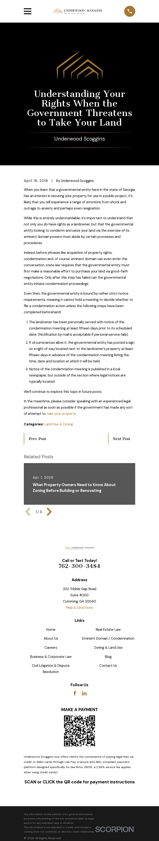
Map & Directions (79, 607)
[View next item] (49, 512)
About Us (51, 638)
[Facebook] (74, 693)
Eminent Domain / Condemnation (108, 638)
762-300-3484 (79, 566)
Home (50, 629)
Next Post (121, 439)
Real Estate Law (108, 629)
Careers (51, 647)
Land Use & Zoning (58, 424)
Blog (108, 656)
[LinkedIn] (84, 693)
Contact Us (108, 665)
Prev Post (37, 439)
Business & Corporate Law (51, 656)
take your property (61, 413)
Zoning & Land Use (108, 647)
